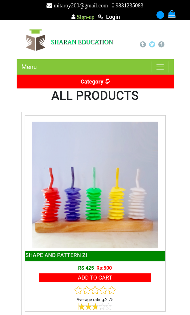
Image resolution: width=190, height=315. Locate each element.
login (113, 17)
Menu (29, 67)
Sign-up (85, 17)
